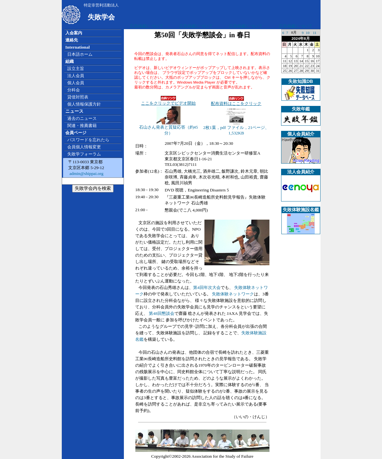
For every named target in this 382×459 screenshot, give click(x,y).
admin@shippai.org (85, 173)
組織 (69, 61)
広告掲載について (146, 26)
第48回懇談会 (161, 313)
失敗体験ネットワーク (233, 294)
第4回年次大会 (207, 287)
